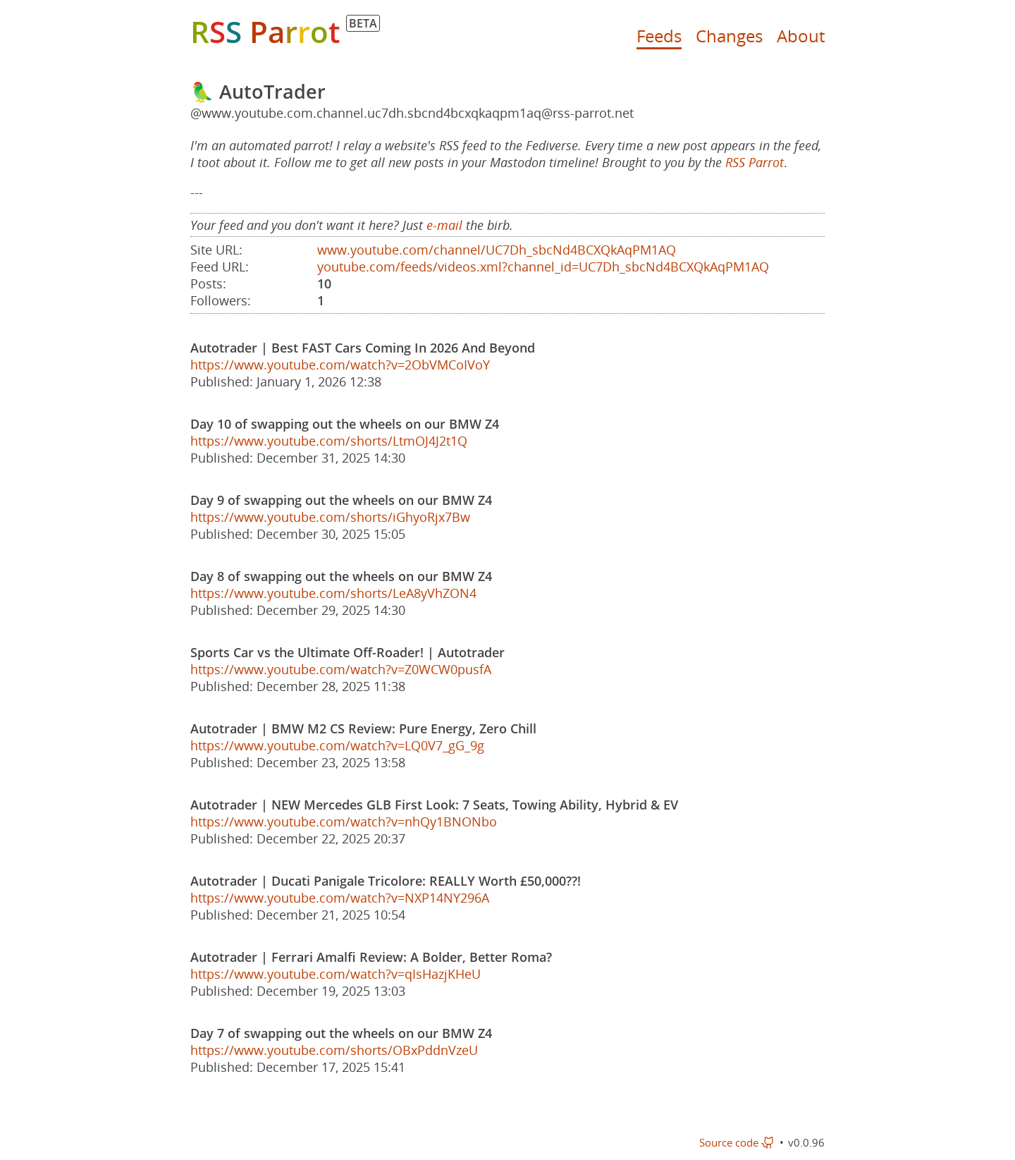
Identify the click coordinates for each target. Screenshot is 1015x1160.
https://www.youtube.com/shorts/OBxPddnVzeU (334, 1050)
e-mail (444, 224)
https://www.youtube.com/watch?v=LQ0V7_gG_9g (337, 745)
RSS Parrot (754, 162)
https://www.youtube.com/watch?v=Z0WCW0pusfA (340, 669)
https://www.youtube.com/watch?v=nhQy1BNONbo (343, 821)
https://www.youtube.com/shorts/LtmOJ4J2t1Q (328, 440)
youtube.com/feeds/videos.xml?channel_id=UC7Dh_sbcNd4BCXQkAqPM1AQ (543, 266)
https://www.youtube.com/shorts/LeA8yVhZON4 (333, 593)
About (801, 35)
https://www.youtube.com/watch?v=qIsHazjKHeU (335, 973)
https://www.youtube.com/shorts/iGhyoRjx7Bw (330, 516)
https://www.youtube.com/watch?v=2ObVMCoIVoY (340, 364)
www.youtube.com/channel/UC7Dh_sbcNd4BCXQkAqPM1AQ (496, 249)
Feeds (659, 35)
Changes (729, 35)
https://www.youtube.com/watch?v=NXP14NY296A (339, 897)
